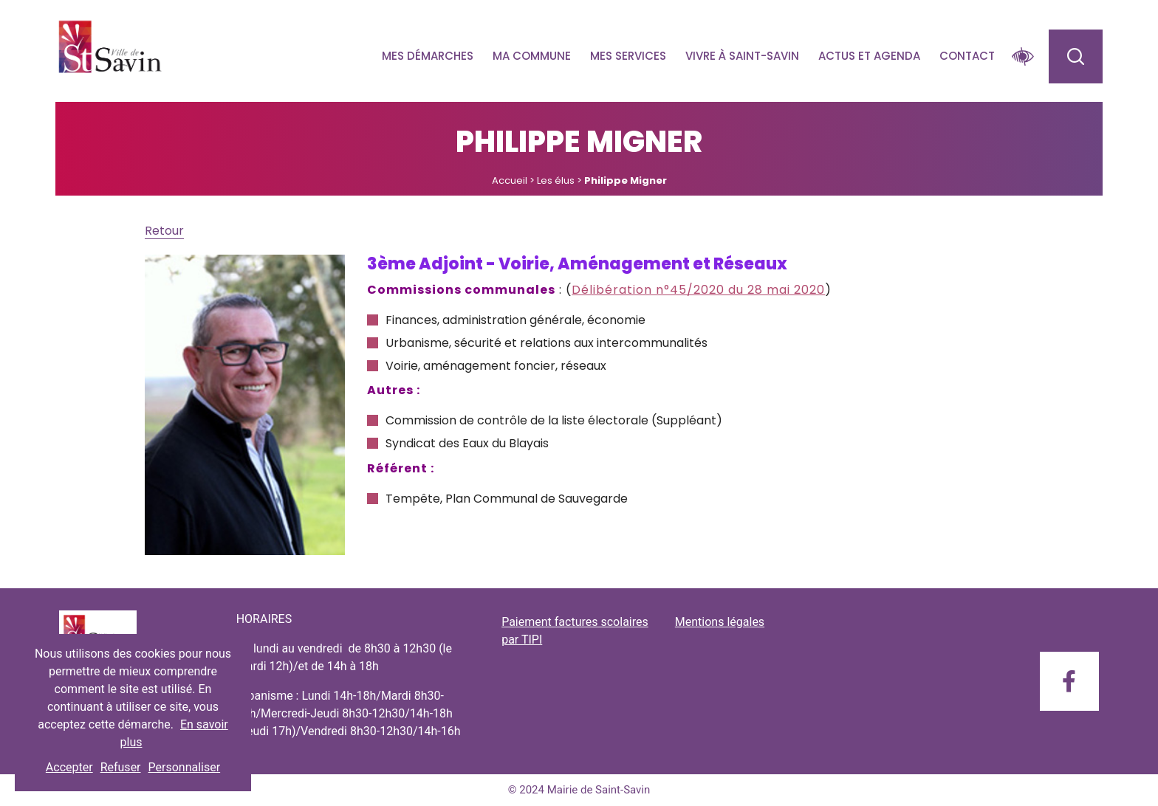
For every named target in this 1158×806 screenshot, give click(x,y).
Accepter (69, 767)
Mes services (628, 55)
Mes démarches (427, 55)
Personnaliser (184, 767)
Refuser (120, 767)
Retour (164, 230)
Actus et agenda (869, 55)
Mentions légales (719, 622)
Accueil (509, 180)
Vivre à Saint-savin (742, 55)
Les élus (556, 180)
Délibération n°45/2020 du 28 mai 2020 (698, 289)
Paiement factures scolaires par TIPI (574, 631)
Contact (967, 55)
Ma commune (532, 55)
